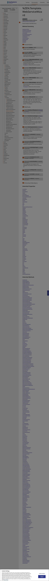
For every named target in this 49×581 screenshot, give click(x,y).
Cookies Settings (42, 574)
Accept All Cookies (42, 577)
